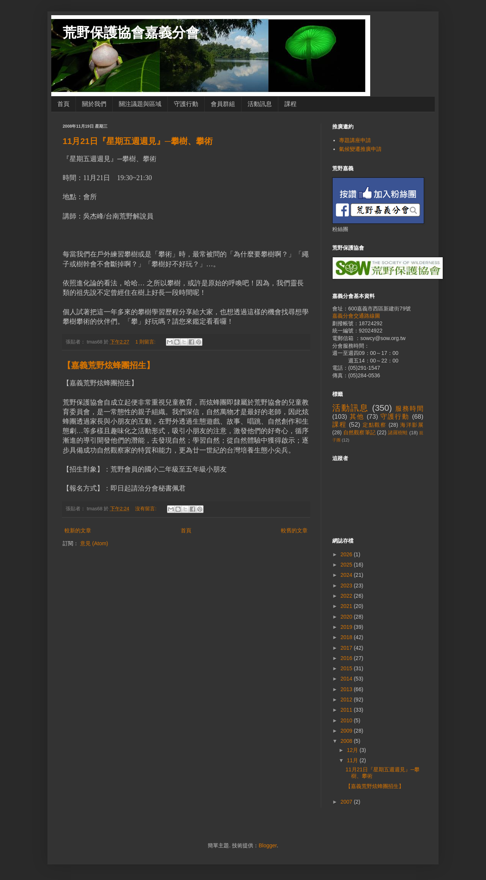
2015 (347, 668)
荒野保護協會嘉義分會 (131, 32)
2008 (347, 741)
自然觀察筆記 (359, 432)
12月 (353, 750)
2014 (347, 679)
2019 (347, 627)
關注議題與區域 (140, 104)
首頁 (63, 104)
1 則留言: (146, 342)
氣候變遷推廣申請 (360, 149)
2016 (347, 658)
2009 (347, 731)
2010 (347, 720)
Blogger (267, 845)
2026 (347, 554)
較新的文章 (78, 530)
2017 (347, 648)
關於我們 (94, 104)
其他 (357, 416)
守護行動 (186, 104)
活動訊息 (260, 104)
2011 (347, 710)
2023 (347, 585)
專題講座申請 (355, 140)
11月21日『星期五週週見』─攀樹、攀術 (138, 141)
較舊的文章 (294, 530)
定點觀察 (375, 425)
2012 (347, 699)
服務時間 (409, 408)
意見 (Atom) (94, 543)
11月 (353, 760)
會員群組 (223, 104)
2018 (347, 637)
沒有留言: (146, 508)
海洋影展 (411, 425)
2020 (347, 617)
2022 (347, 596)
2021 (347, 606)
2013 (347, 689)
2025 (347, 565)
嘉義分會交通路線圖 (356, 316)
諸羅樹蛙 (398, 432)
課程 (290, 104)
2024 (347, 575)
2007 (347, 802)
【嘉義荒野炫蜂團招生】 (109, 365)
